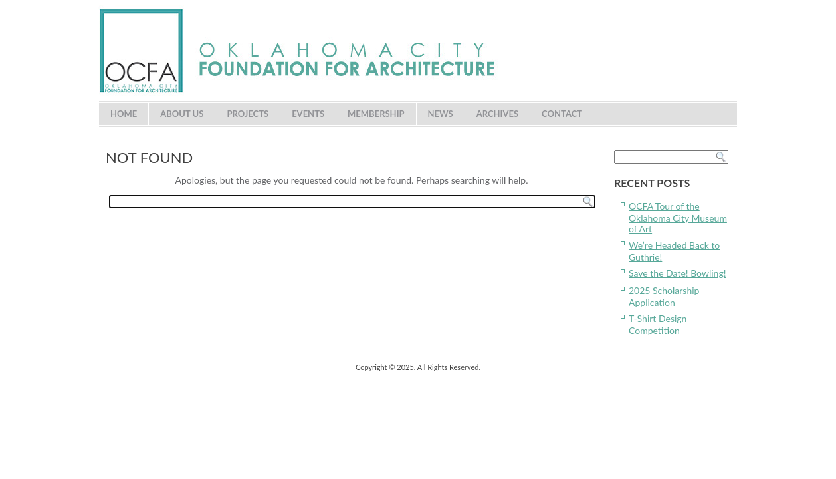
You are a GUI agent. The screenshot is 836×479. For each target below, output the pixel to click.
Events (308, 113)
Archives (497, 113)
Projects (247, 113)
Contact (562, 113)
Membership (376, 113)
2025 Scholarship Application (664, 296)
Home (123, 113)
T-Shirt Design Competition (657, 324)
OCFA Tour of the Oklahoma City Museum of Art (678, 217)
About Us (181, 113)
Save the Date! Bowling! (677, 273)
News (440, 113)
